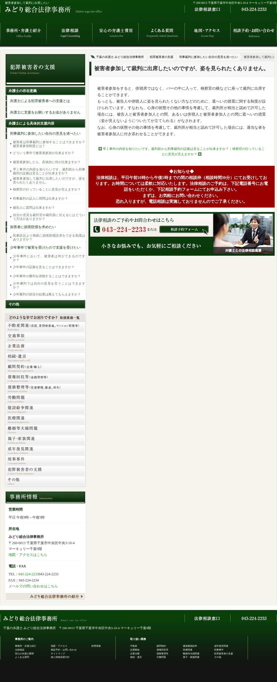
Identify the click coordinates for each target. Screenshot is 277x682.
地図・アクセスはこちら (28, 555)
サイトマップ (58, 653)
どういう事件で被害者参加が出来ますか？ (43, 153)
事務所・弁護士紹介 (25, 646)
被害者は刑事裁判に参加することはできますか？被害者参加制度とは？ (49, 143)
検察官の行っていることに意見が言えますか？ (47, 189)
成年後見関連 (221, 646)
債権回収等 (162, 649)
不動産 (133, 646)
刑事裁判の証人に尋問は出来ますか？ (40, 198)
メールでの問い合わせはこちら (33, 586)
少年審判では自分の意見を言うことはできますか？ (49, 285)
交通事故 (135, 649)
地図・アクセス (59, 646)
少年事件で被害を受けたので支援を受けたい (45, 247)
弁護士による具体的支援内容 (31, 123)
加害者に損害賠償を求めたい (33, 227)
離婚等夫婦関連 (191, 653)
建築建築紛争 (190, 646)
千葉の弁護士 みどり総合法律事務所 (120, 56)
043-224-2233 (28, 574)
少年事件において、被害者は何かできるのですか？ (49, 257)
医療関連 (187, 649)
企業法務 (135, 653)
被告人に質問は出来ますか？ (34, 207)
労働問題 (161, 657)
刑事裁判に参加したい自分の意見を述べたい (208, 56)
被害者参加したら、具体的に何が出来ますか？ (47, 162)
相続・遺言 (136, 657)
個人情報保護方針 (60, 657)
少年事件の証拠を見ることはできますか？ (43, 267)
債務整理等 (162, 653)
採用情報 (96, 646)
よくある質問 (22, 657)
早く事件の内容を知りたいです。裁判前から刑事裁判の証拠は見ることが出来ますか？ (166, 149)
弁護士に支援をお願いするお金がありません (45, 112)
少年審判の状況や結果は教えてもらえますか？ (47, 294)
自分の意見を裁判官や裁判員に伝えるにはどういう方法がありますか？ (49, 216)
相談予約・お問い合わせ (64, 649)
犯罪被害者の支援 (161, 56)
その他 (14, 304)
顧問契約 (161, 646)
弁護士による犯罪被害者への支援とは (40, 101)
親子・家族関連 (191, 657)
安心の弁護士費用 (24, 653)
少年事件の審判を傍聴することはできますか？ (47, 276)
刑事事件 (219, 649)
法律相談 (19, 649)
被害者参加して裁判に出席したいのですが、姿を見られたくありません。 (49, 180)
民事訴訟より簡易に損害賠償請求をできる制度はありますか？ (49, 237)
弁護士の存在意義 (23, 91)
